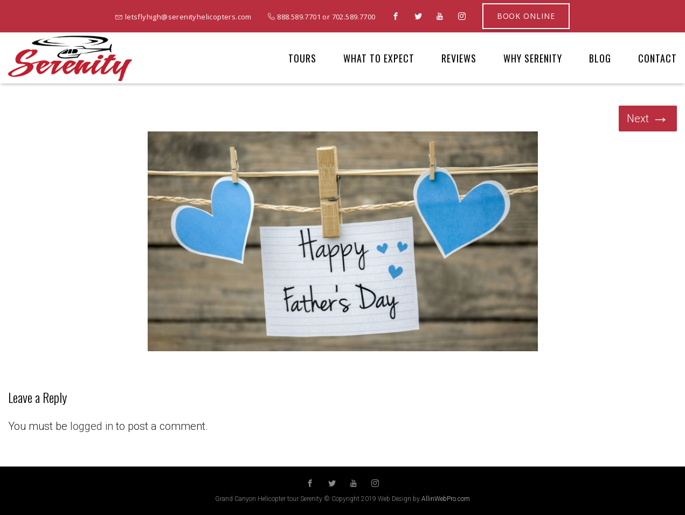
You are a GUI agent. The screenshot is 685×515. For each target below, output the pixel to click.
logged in (91, 426)
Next (648, 118)
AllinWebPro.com (445, 499)
